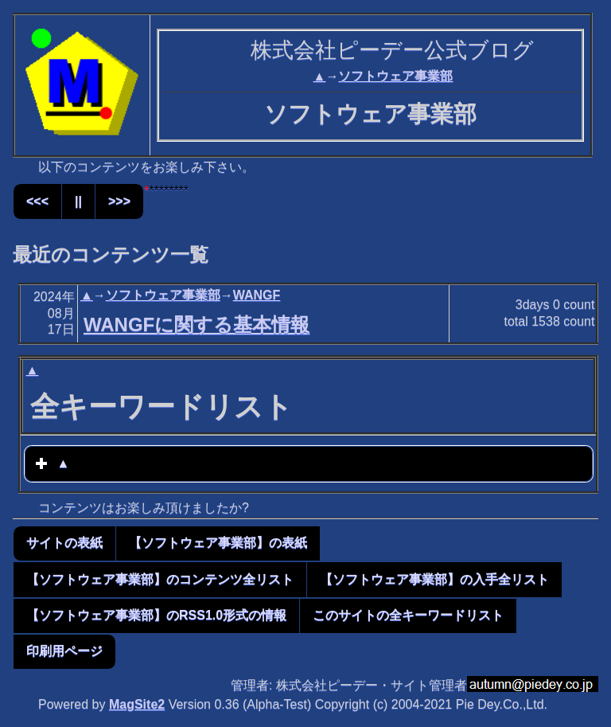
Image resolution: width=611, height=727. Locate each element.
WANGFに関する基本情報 (196, 324)
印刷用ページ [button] (64, 651)
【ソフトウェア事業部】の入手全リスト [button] (434, 579)
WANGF (257, 295)
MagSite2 (137, 704)
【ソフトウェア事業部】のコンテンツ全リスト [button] (160, 579)
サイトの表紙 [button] (64, 542)
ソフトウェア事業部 (395, 76)
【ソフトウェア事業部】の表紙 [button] (218, 542)
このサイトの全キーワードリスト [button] (408, 615)
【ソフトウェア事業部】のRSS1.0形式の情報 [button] (156, 615)
